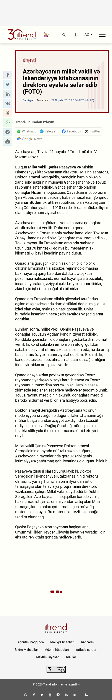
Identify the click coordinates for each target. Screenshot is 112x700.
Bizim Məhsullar (26, 650)
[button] (8, 75)
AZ (86, 34)
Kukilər (71, 657)
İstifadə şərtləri (86, 650)
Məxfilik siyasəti (48, 657)
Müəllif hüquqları (56, 650)
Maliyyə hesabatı (62, 642)
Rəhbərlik (87, 642)
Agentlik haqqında (31, 642)
